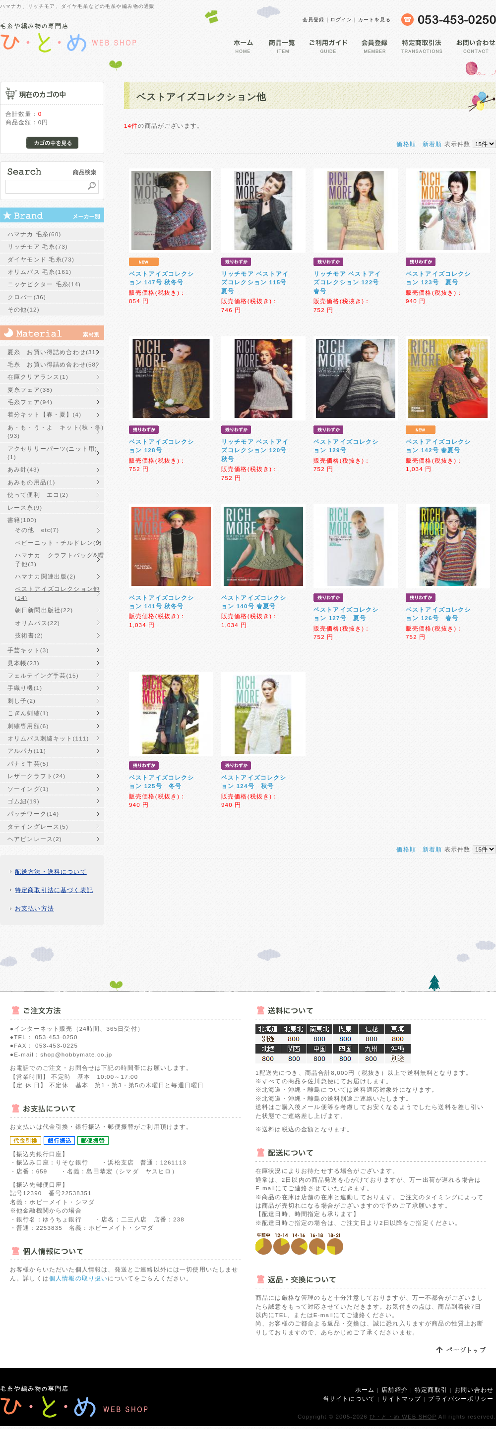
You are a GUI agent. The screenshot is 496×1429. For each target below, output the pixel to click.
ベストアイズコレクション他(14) (57, 592)
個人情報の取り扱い (78, 1278)
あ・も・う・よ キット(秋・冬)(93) (55, 431)
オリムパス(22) (37, 623)
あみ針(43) (23, 469)
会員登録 (314, 19)
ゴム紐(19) (23, 801)
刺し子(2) (21, 700)
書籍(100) (22, 520)
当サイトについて (349, 1398)
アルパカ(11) (26, 750)
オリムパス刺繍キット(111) (48, 738)
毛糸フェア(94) (30, 402)
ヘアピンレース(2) (34, 839)
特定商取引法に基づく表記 (54, 890)
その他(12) (23, 309)
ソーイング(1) (28, 789)
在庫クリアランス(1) (37, 376)
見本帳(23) (23, 663)
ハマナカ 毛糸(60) (34, 234)
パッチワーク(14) (33, 813)
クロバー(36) (26, 297)
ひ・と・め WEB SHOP (403, 1417)
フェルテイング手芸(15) (43, 675)
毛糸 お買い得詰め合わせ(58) (52, 364)
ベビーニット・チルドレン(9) (58, 542)
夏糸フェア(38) (30, 389)
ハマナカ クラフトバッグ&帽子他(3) (59, 559)
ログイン (341, 19)
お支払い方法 (34, 908)
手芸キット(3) (28, 650)
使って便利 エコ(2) (37, 494)
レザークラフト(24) (36, 776)
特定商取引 (431, 1389)
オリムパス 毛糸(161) (39, 271)
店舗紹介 (394, 1389)
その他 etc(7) (37, 530)
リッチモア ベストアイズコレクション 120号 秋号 (255, 450)
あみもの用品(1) (31, 482)
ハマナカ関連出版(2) (45, 576)
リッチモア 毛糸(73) (37, 246)
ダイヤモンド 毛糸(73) (40, 259)
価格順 (406, 144)
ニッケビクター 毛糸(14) (44, 284)
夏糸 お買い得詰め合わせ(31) (52, 352)
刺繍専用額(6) (28, 726)
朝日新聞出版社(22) (44, 610)
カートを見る (374, 19)
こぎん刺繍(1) (28, 713)
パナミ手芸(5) (28, 763)
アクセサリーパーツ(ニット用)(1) (52, 452)
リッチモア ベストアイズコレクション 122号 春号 (349, 282)
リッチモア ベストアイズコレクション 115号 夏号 (255, 282)
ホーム (364, 1389)
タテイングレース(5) (37, 826)
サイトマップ (401, 1398)
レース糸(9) (24, 507)
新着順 (432, 144)
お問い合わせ (474, 1389)
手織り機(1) (24, 688)
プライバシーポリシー (461, 1398)
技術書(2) (29, 635)
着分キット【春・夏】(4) (44, 414)
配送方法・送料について (51, 871)
